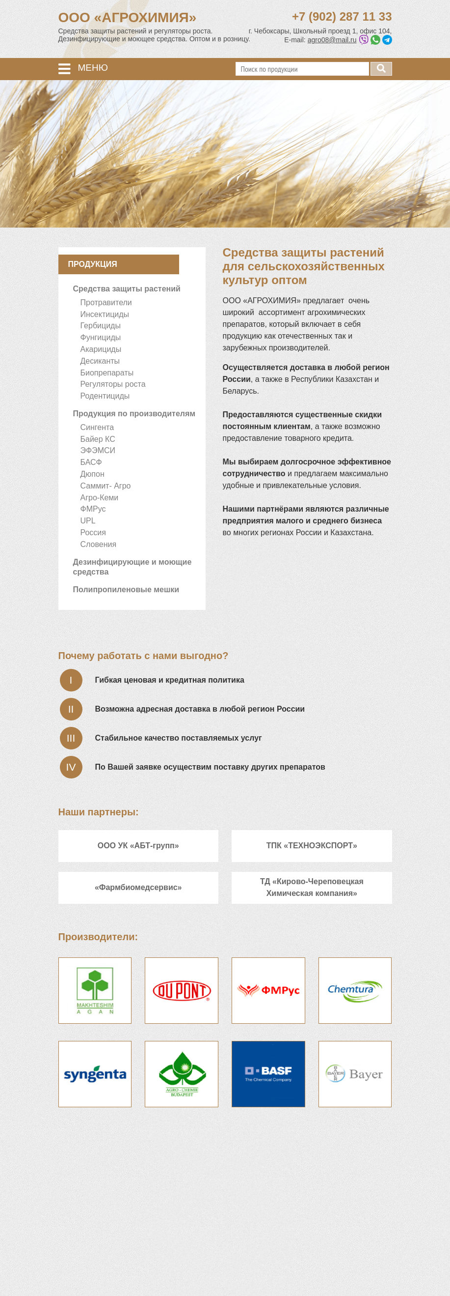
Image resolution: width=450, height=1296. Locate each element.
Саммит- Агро (105, 486)
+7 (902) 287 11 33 (342, 16)
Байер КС (97, 439)
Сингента (97, 427)
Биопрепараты (107, 373)
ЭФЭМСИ (98, 450)
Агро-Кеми (99, 497)
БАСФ (91, 462)
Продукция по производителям (134, 413)
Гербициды (100, 325)
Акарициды (101, 349)
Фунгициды (100, 337)
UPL (88, 521)
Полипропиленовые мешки (126, 589)
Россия (93, 532)
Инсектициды (105, 314)
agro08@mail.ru (332, 40)
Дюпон (92, 474)
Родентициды (105, 396)
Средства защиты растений (127, 289)
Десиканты (100, 361)
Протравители (106, 302)
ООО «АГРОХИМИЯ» (127, 17)
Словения (98, 544)
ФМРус (93, 509)
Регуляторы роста (113, 384)
